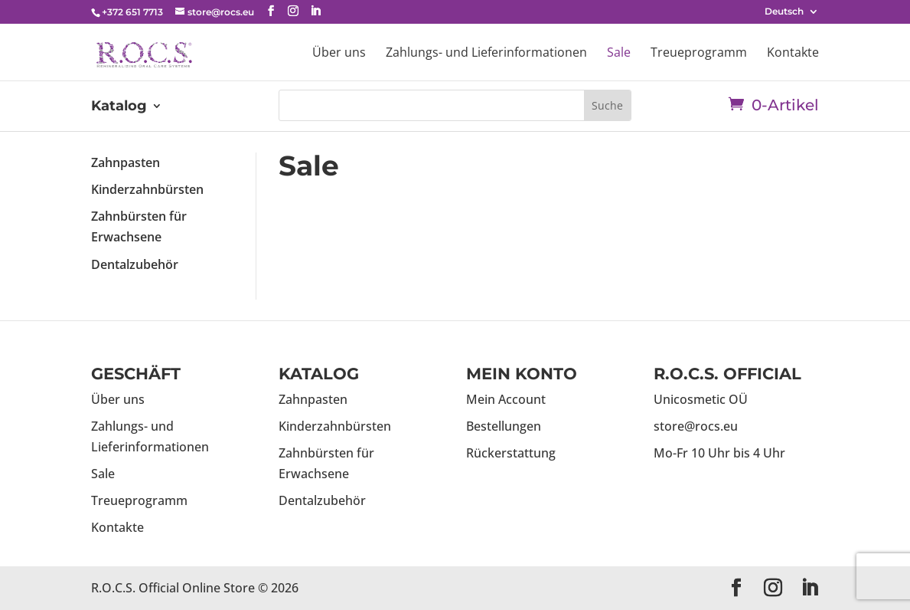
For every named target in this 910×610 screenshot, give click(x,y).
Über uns (339, 54)
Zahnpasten (125, 162)
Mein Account (506, 399)
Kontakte (793, 54)
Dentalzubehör (134, 264)
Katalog (119, 107)
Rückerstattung (511, 452)
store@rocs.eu (696, 426)
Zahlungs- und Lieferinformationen (486, 54)
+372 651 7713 (132, 12)
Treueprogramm (699, 54)
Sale (619, 54)
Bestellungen (503, 426)
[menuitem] (792, 15)
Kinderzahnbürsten (147, 189)
